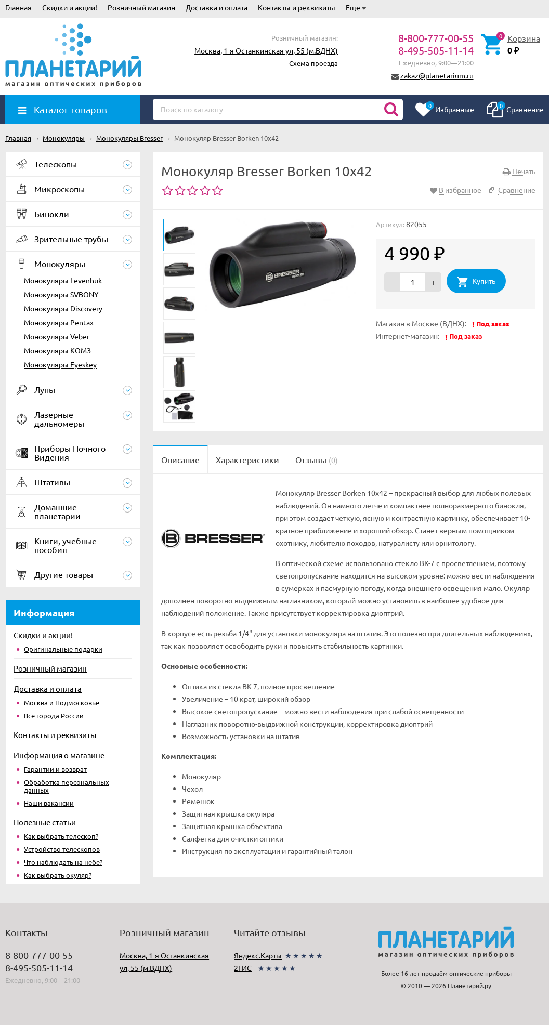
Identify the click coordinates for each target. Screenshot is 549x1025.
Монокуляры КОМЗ (57, 350)
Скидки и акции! (69, 7)
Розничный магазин (141, 7)
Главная (18, 7)
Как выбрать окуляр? (58, 875)
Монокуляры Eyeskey (60, 364)
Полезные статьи (45, 822)
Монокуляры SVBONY (61, 294)
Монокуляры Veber (56, 336)
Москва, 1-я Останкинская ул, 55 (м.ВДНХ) (266, 50)
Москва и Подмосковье (61, 702)
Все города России (54, 715)
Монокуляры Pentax (59, 322)
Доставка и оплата (216, 7)
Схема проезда (313, 63)
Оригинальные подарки (63, 649)
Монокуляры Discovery (63, 308)
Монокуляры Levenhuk (63, 280)
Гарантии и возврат (55, 769)
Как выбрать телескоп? (61, 836)
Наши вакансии (49, 802)
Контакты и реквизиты (296, 7)
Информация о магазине (59, 755)
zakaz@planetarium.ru (437, 75)
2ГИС (243, 968)
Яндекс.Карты (258, 955)
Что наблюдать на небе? (63, 862)
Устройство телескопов (62, 849)
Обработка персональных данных (66, 786)
